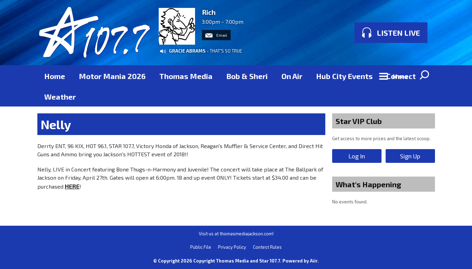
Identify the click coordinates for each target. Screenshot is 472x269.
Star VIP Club (359, 120)
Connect (401, 75)
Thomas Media (186, 75)
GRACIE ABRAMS (187, 51)
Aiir (313, 261)
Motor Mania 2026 (112, 75)
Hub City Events (344, 75)
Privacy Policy (232, 247)
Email (216, 35)
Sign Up (410, 156)
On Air (291, 75)
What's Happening (368, 184)
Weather (60, 96)
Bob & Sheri (247, 75)
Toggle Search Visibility (424, 75)
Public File (200, 247)
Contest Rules (267, 247)
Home (54, 75)
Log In (356, 156)
